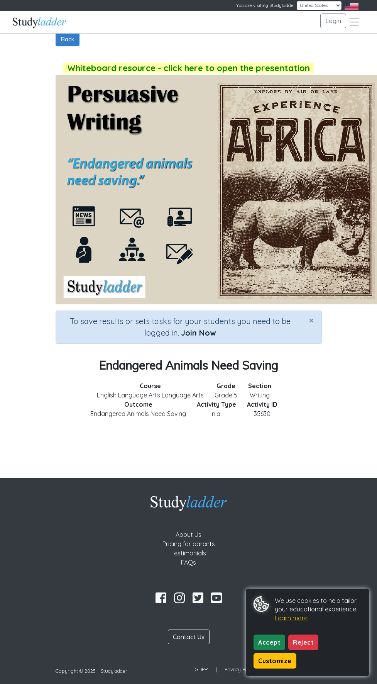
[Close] (311, 320)
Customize (275, 661)
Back (67, 39)
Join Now (198, 333)
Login (333, 21)
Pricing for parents (188, 544)
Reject (303, 642)
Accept (269, 642)
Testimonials (188, 553)
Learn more (291, 618)
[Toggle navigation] (354, 22)
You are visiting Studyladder (265, 5)
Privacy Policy (240, 669)
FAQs (188, 562)
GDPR (201, 669)
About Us (188, 534)
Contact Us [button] (189, 637)
